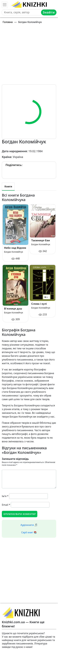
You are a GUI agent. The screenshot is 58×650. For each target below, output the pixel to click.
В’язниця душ (13, 308)
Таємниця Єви (40, 240)
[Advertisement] (29, 55)
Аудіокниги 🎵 (29, 525)
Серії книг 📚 (29, 532)
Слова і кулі (39, 304)
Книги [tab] (8, 186)
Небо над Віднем (15, 248)
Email (6, 504)
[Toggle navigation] (5, 5)
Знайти (49, 12)
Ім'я (5, 496)
